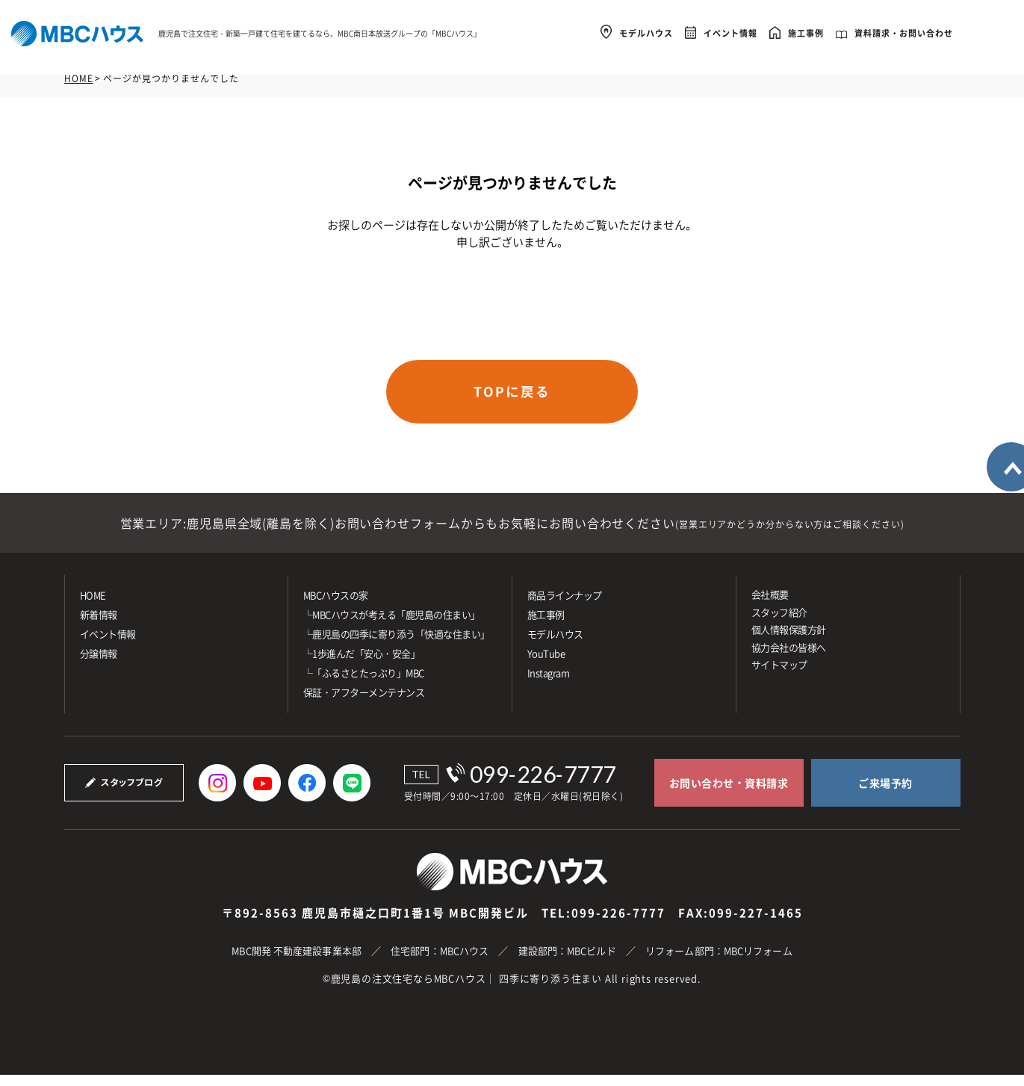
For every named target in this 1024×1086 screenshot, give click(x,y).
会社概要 (770, 605)
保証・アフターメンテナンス (364, 703)
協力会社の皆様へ (788, 658)
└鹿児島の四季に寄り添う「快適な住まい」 (396, 645)
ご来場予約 (885, 793)
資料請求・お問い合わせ (903, 31)
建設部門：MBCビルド (567, 962)
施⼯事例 (546, 625)
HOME (78, 78)
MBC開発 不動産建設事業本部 (296, 962)
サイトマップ (779, 675)
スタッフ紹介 (779, 622)
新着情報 (98, 625)
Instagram (548, 684)
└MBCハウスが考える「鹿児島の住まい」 (391, 625)
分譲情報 (98, 664)
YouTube (546, 664)
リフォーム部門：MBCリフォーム (718, 962)
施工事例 (806, 31)
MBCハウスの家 (335, 606)
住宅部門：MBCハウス (439, 962)
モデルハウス (646, 31)
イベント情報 (730, 31)
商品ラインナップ (564, 606)
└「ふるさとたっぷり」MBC (363, 684)
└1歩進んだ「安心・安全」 (362, 664)
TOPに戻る (512, 395)
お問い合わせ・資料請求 (729, 793)
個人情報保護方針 (788, 640)
